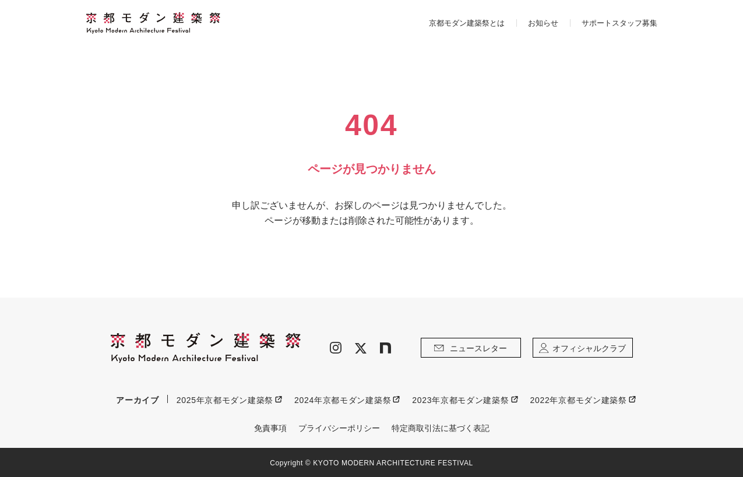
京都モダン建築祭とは (467, 23)
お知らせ (543, 23)
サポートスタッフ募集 (619, 23)
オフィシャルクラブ (582, 348)
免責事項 (270, 428)
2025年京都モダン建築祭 (225, 400)
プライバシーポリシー (339, 428)
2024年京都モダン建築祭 (342, 400)
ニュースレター (470, 348)
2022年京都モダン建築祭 (578, 400)
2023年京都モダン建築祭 (460, 400)
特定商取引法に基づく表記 (441, 428)
